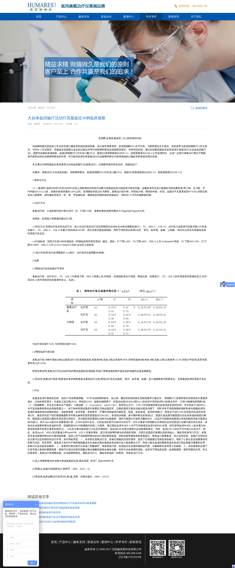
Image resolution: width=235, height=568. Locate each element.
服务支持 (83, 16)
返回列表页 (201, 108)
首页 (39, 16)
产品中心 (61, 16)
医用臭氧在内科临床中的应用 (45, 512)
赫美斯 (41, 108)
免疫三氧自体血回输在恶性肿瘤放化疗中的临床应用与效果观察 (63, 503)
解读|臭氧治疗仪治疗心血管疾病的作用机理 (52, 521)
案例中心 (128, 16)
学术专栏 (151, 16)
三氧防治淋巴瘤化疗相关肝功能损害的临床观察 (54, 507)
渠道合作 (106, 16)
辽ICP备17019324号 (129, 557)
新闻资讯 (173, 16)
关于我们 (196, 16)
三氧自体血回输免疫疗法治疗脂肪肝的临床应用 (54, 517)
